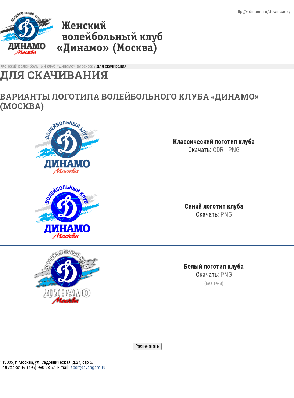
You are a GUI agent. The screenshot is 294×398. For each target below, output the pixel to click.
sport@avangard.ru (88, 367)
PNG (234, 149)
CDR (218, 149)
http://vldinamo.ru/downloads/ (263, 11)
